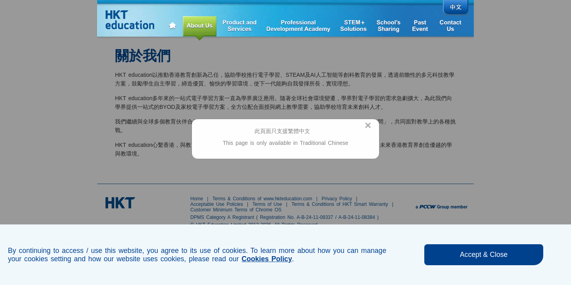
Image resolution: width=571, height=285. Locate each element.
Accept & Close (484, 254)
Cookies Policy (266, 259)
